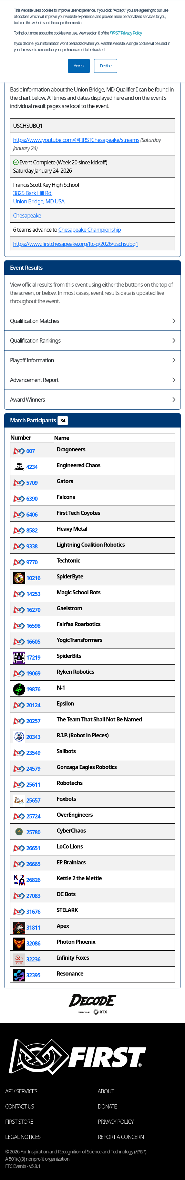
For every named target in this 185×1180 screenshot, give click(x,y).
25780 (26, 832)
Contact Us (19, 1106)
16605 (26, 641)
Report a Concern (121, 1137)
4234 (25, 467)
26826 (26, 880)
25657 (26, 800)
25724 (26, 816)
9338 (25, 546)
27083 (26, 896)
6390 (25, 498)
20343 (26, 737)
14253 (26, 594)
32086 (26, 943)
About (106, 1091)
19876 (26, 689)
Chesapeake (27, 215)
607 (24, 451)
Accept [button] (79, 66)
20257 (26, 721)
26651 (26, 848)
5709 (25, 483)
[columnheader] (32, 437)
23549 (26, 753)
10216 (26, 578)
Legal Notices (22, 1137)
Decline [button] (105, 66)
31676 (26, 911)
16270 (26, 610)
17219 (26, 657)
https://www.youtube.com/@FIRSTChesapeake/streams (76, 140)
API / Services (21, 1091)
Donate (107, 1106)
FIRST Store (19, 1121)
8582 (25, 530)
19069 (26, 673)
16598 (26, 626)
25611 (26, 784)
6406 (25, 514)
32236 (26, 959)
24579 (26, 769)
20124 (26, 705)
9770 (25, 562)
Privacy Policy (126, 33)
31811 (26, 927)
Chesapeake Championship (89, 229)
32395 (26, 975)
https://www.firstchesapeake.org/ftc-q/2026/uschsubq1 (75, 244)
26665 (26, 864)
